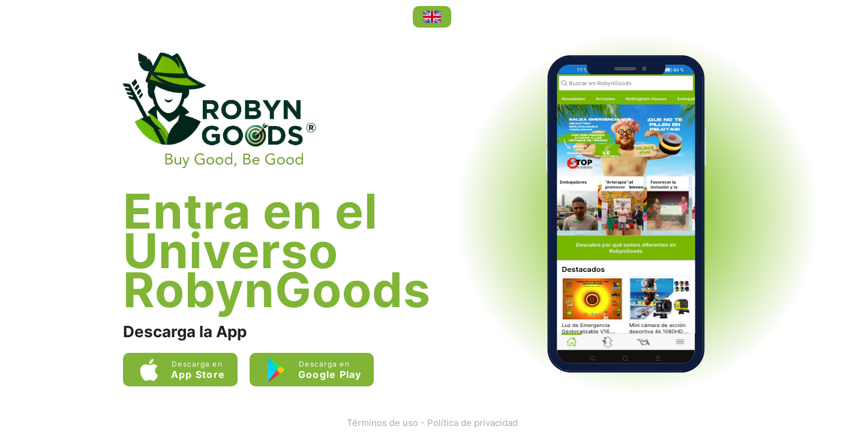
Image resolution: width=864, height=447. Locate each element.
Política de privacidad (472, 422)
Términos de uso (382, 422)
